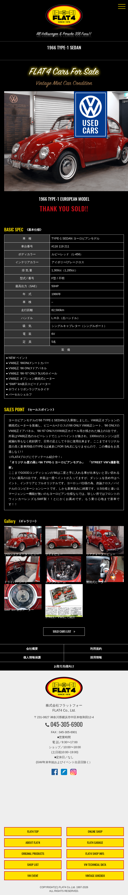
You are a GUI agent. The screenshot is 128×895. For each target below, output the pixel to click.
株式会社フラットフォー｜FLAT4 (64, 18)
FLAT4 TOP (33, 832)
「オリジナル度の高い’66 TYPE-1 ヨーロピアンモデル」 (47, 462)
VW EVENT (32, 876)
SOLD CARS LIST (62, 631)
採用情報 (96, 657)
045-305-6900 (66, 724)
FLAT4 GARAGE (95, 843)
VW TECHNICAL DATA (95, 865)
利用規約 (96, 648)
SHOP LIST (33, 865)
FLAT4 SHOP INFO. (95, 854)
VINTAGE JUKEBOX (95, 876)
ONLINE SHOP (95, 832)
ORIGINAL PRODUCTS (33, 854)
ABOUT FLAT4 (33, 843)
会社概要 (32, 648)
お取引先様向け (64, 666)
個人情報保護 (32, 657)
